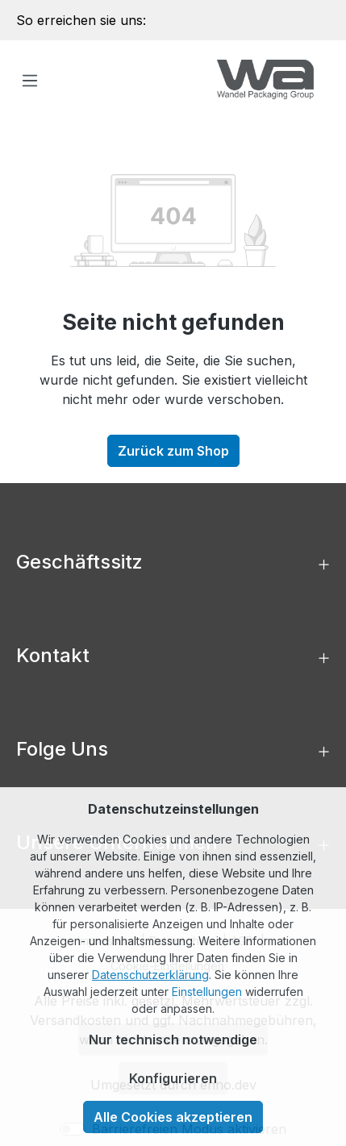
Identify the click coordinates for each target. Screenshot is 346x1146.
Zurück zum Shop (173, 451)
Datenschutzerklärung (150, 974)
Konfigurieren (173, 1078)
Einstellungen (207, 991)
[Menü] (30, 80)
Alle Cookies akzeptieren (173, 1117)
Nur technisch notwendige (173, 1039)
